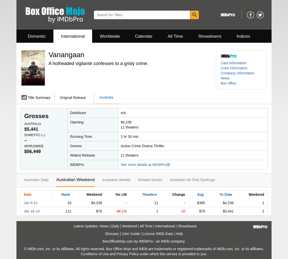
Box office (228, 83)
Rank (65, 194)
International (73, 36)
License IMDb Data (158, 234)
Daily (115, 226)
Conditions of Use (95, 254)
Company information (237, 73)
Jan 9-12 (30, 203)
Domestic (37, 36)
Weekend (129, 226)
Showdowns (209, 36)
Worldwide (110, 36)
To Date (225, 194)
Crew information (234, 68)
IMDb (165, 241)
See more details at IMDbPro (145, 165)
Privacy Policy (128, 254)
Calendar (144, 36)
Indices (243, 36)
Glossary (112, 234)
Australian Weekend (75, 179)
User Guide (131, 234)
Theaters (149, 194)
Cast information (233, 63)
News (225, 78)
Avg (200, 194)
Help (179, 234)
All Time (175, 36)
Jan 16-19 (31, 211)
